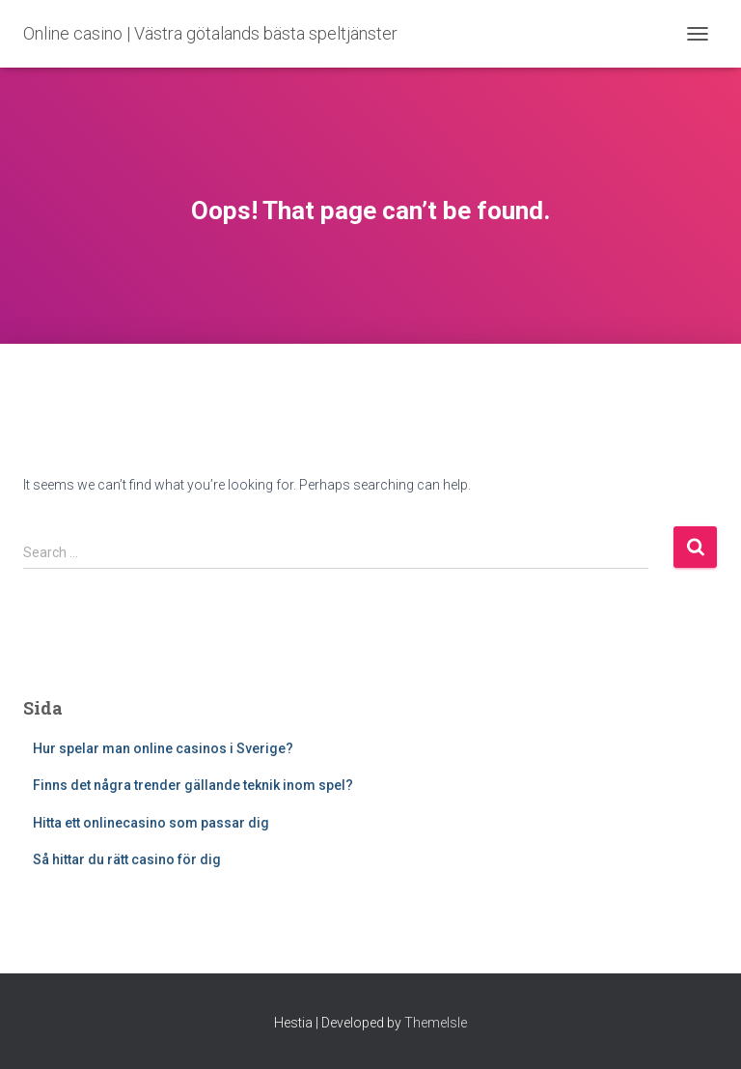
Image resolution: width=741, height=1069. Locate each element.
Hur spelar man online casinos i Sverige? (163, 748)
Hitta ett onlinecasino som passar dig (151, 822)
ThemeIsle (435, 1022)
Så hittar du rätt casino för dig (127, 859)
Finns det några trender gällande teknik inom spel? (193, 785)
